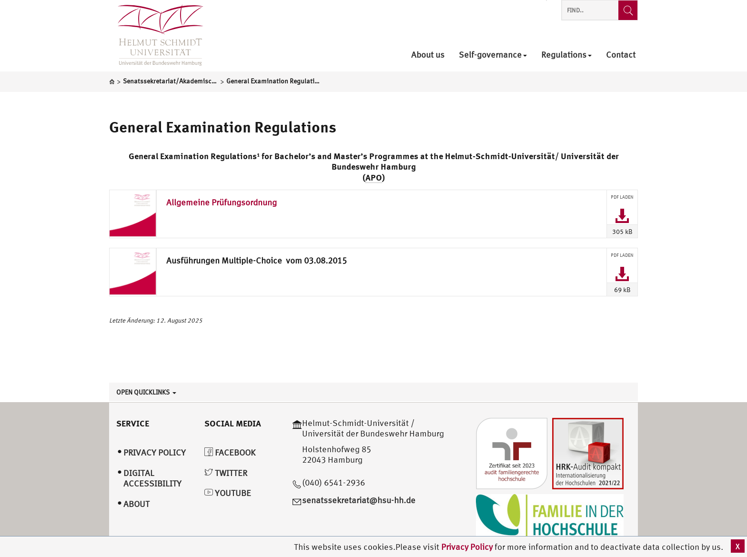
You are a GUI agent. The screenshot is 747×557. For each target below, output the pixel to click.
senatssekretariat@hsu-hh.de (358, 500)
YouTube (227, 493)
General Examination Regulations (222, 127)
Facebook (229, 452)
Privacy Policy (468, 547)
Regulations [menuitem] (566, 55)
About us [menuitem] (427, 55)
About (136, 504)
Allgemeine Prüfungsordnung (221, 202)
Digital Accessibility (152, 478)
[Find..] (627, 10)
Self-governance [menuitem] (493, 55)
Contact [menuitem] (621, 55)
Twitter (225, 473)
